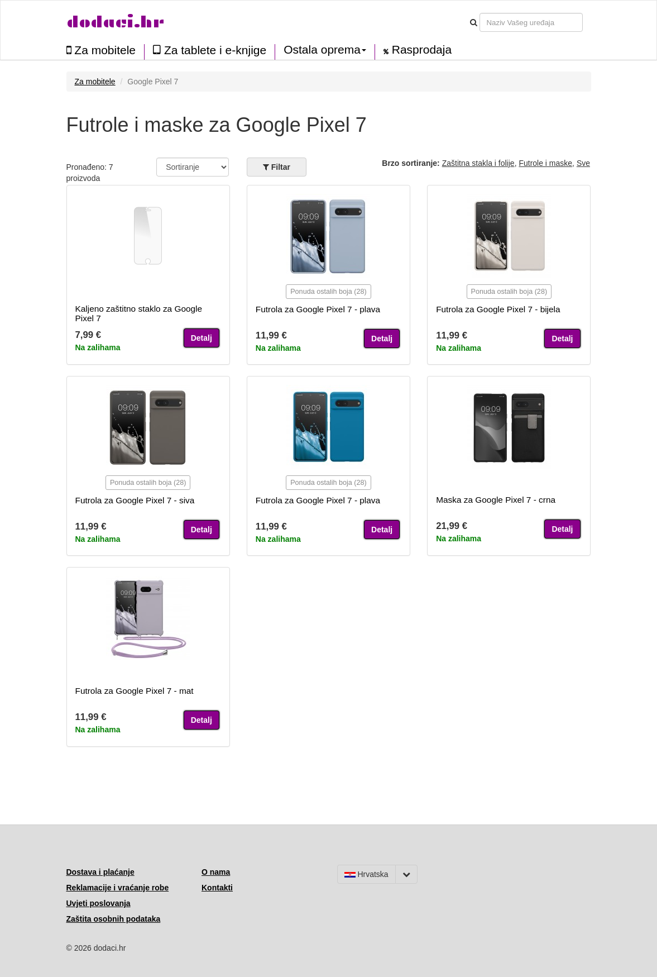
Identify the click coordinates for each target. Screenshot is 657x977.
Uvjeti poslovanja (98, 903)
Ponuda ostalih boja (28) (328, 292)
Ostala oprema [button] (325, 49)
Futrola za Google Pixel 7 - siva (135, 500)
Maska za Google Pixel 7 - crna (495, 499)
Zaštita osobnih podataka (113, 918)
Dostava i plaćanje (100, 872)
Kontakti (217, 887)
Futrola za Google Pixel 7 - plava (318, 309)
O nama (216, 872)
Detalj (201, 337)
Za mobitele (101, 50)
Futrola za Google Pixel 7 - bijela (498, 309)
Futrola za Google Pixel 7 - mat (134, 690)
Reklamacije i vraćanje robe (117, 887)
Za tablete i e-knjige (209, 50)
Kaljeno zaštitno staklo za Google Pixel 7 (139, 313)
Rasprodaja (417, 49)
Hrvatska (366, 874)
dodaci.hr (115, 22)
